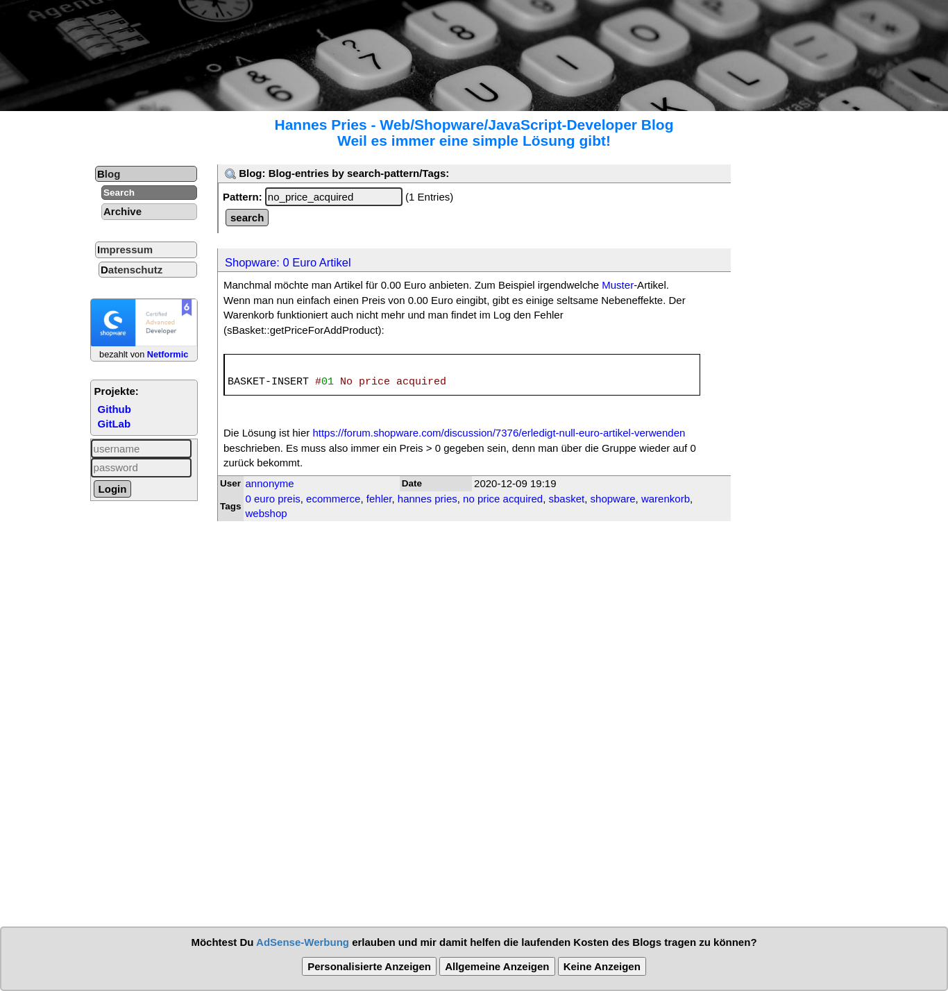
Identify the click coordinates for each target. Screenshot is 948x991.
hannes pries (427, 499)
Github (114, 409)
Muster (618, 285)
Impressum (125, 249)
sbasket (567, 499)
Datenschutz (131, 270)
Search (119, 192)
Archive (122, 211)
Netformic (168, 354)
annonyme (270, 483)
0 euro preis (273, 499)
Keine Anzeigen (602, 966)
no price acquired (503, 499)
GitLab (114, 424)
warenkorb (665, 499)
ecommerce (333, 499)
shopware (613, 499)
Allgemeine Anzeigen (497, 966)
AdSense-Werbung (302, 942)
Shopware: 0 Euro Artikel (288, 262)
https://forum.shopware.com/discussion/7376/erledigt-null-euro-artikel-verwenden (498, 433)
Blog (108, 174)
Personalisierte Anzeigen (369, 966)
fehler (379, 499)
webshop (266, 513)
